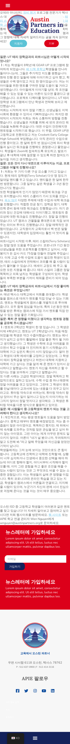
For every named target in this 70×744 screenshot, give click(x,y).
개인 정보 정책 (12, 702)
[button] (8, 4)
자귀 (8, 709)
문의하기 (10, 717)
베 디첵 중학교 (36, 69)
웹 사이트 (55, 515)
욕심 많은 (10, 200)
